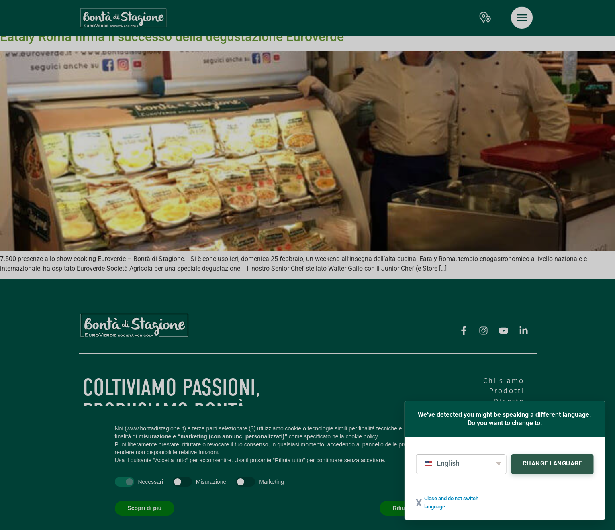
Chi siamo (504, 381)
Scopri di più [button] (145, 508)
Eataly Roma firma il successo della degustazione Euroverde (172, 36)
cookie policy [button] (361, 436)
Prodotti (507, 391)
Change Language (552, 463)
